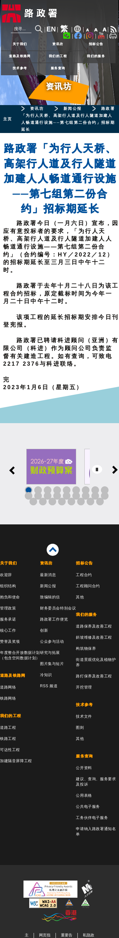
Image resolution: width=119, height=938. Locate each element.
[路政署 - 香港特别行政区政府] (59, 13)
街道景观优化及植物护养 (96, 662)
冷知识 (46, 675)
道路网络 (8, 687)
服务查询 (58, 68)
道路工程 (8, 727)
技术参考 (20, 68)
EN (51, 29)
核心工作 (8, 630)
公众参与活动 (52, 641)
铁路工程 (8, 738)
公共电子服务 (88, 806)
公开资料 (84, 768)
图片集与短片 (52, 664)
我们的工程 (58, 56)
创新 (44, 630)
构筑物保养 (86, 648)
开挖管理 (84, 687)
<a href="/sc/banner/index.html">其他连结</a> (59, 473)
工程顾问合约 (88, 586)
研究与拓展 (50, 652)
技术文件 (84, 716)
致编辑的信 (50, 597)
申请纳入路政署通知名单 (96, 831)
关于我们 (20, 44)
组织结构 (8, 586)
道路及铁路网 (20, 56)
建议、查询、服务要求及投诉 (96, 782)
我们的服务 (96, 56)
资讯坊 (57, 44)
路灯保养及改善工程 (94, 676)
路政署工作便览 (54, 619)
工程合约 (84, 575)
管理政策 (8, 608)
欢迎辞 (6, 575)
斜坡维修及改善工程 (94, 637)
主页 (7, 119)
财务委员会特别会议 (58, 608)
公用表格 (84, 795)
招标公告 (96, 44)
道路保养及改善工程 (94, 626)
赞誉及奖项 (10, 641)
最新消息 (48, 575)
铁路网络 (8, 698)
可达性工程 (10, 750)
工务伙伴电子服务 (92, 817)
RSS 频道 (49, 686)
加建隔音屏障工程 (16, 761)
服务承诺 (8, 619)
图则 (80, 727)
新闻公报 (72, 108)
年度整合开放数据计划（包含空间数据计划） (20, 655)
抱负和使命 (10, 597)
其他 (80, 597)
